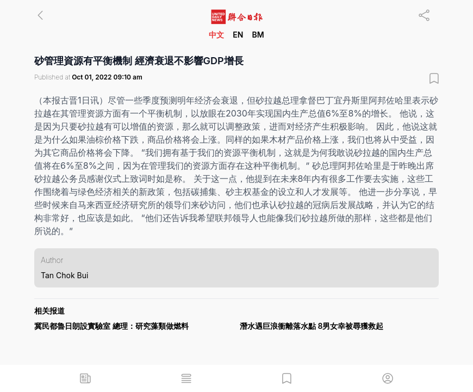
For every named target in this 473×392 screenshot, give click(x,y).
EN (238, 34)
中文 (216, 34)
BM (258, 34)
